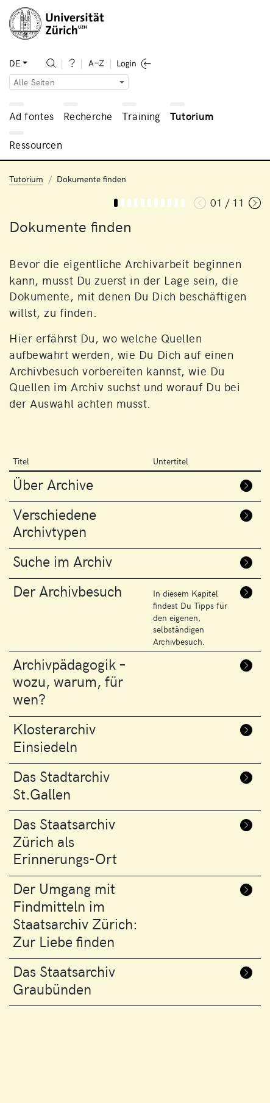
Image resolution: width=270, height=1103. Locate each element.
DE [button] (14, 63)
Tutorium (191, 115)
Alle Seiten (34, 82)
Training (141, 115)
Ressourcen (35, 144)
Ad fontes (31, 115)
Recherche (88, 115)
